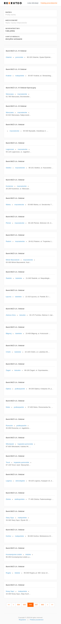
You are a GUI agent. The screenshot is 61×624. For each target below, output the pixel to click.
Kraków (8, 76)
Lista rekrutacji (32, 3)
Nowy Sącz (10, 591)
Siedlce (8, 168)
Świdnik (9, 278)
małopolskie (19, 76)
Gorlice (8, 536)
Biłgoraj (8, 333)
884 (18, 605)
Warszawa (10, 94)
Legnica (9, 481)
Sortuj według (12, 36)
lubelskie (18, 278)
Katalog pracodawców (49, 3)
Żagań (8, 370)
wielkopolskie (20, 499)
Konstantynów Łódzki (14, 554)
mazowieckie (22, 94)
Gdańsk (9, 57)
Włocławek (10, 444)
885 (24, 605)
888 (42, 605)
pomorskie (19, 57)
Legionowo (10, 149)
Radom (8, 241)
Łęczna (8, 297)
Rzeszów (9, 425)
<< (9, 605)
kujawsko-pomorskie (25, 444)
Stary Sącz (10, 518)
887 (36, 605)
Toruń (8, 462)
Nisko (8, 407)
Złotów (8, 499)
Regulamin (22, 619)
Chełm (8, 352)
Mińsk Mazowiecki (12, 260)
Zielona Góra (11, 315)
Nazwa (8, 12)
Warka (8, 205)
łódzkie (28, 554)
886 (30, 605)
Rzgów (8, 573)
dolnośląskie (20, 481)
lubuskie (22, 315)
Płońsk (8, 223)
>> (52, 605)
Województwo (12, 28)
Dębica (8, 389)
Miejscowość (11, 20)
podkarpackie (20, 389)
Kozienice (9, 186)
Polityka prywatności (36, 619)
